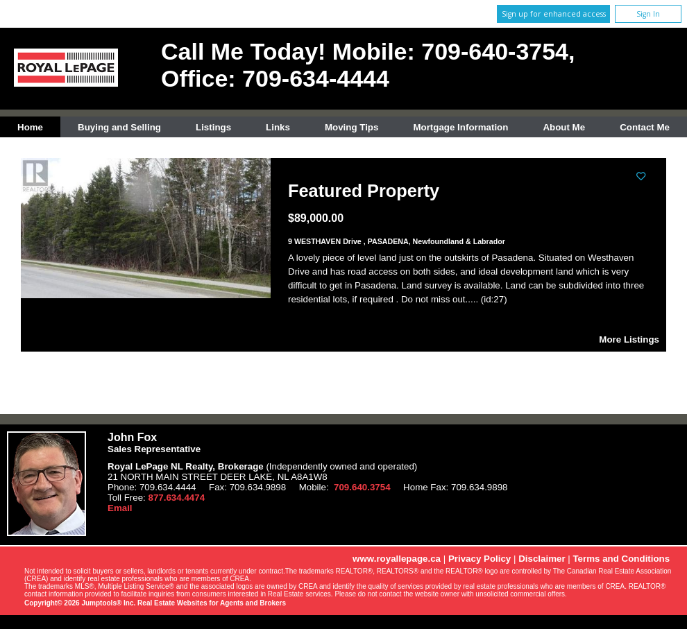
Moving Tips (352, 127)
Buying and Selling (119, 127)
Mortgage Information (460, 127)
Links (278, 127)
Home (30, 127)
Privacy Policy (479, 558)
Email (120, 508)
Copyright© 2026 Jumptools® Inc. (79, 603)
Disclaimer (541, 558)
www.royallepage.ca (397, 558)
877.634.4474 (177, 497)
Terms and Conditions (621, 558)
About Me (564, 127)
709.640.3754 (362, 487)
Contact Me (645, 127)
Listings (213, 127)
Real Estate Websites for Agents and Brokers (211, 603)
